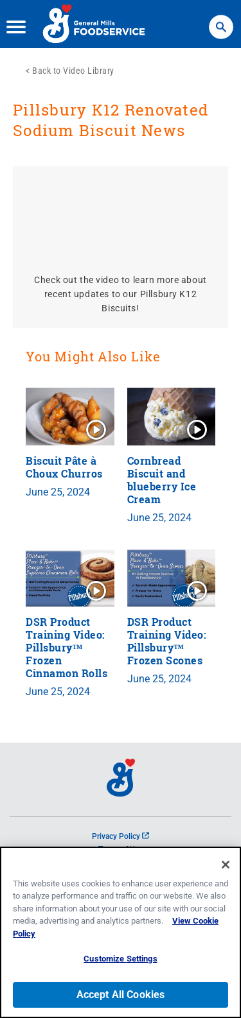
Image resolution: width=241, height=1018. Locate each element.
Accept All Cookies (120, 994)
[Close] (225, 864)
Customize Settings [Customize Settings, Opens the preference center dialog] (120, 958)
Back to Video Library (73, 70)
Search (221, 21)
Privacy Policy (120, 836)
